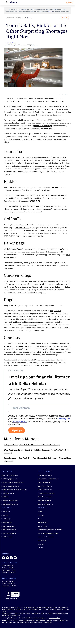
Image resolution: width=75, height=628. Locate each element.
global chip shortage (42, 126)
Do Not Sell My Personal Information (50, 529)
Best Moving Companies (9, 504)
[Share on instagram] (11, 557)
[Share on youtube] (15, 557)
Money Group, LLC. (17, 607)
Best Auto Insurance (45, 489)
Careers (40, 548)
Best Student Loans (45, 475)
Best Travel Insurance (8, 533)
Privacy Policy (42, 522)
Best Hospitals (6, 522)
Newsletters (5, 511)
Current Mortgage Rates (9, 475)
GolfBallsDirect (22, 228)
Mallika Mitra (11, 43)
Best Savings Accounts (9, 500)
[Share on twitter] (7, 557)
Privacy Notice (19, 421)
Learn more (51, 11)
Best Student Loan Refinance (48, 479)
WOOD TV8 (35, 201)
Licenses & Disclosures (46, 537)
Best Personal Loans (45, 486)
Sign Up (16, 430)
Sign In (70, 2)
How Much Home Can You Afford (12, 482)
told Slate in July (44, 365)
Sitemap (41, 544)
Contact (41, 515)
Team (40, 519)
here (50, 622)
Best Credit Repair (44, 482)
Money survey (30, 325)
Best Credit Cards (7, 493)
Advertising (42, 540)
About (40, 511)
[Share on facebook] (3, 557)
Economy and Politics (13, 17)
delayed (54, 187)
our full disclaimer (54, 618)
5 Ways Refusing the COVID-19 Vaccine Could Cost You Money (32, 445)
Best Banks (5, 497)
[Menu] (3, 2)
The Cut (65, 328)
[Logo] (13, 2)
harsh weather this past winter (55, 287)
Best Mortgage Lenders (9, 479)
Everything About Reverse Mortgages (14, 489)
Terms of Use (63, 418)
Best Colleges (6, 519)
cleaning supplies (19, 123)
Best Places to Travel (8, 529)
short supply (31, 106)
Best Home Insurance (45, 497)
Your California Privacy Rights (48, 533)
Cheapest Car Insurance (46, 493)
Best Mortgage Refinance (10, 486)
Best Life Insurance (44, 500)
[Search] (7, 2)
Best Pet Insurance (7, 537)
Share (64, 17)
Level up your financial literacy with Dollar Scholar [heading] (39, 380)
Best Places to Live (8, 526)
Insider (7, 265)
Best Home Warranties (45, 504)
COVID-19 (28, 17)
